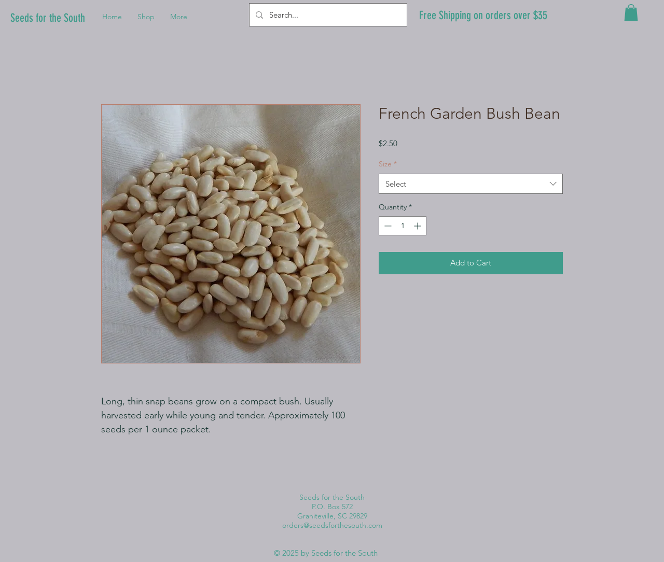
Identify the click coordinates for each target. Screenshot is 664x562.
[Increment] (418, 226)
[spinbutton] (402, 226)
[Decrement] (386, 226)
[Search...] (327, 15)
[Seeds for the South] (50, 18)
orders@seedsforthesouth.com (332, 525)
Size (388, 163)
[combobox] (471, 184)
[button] (631, 12)
